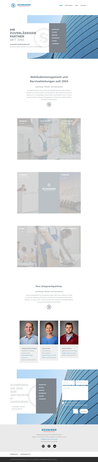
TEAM (76, 5)
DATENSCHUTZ (25, 454)
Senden (84, 411)
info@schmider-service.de (49, 355)
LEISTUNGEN (68, 5)
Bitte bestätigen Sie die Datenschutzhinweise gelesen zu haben (74, 405)
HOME (61, 5)
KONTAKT (83, 5)
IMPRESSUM (14, 454)
